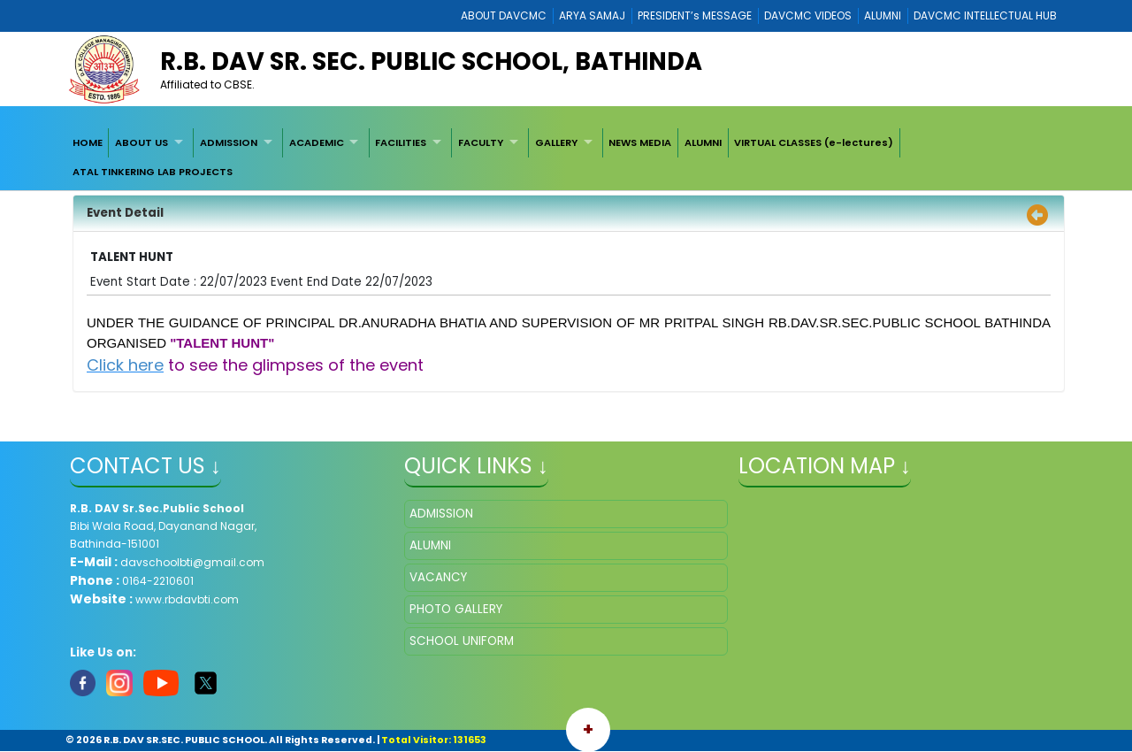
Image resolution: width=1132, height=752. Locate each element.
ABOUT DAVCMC (504, 15)
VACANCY (438, 577)
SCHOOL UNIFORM (461, 641)
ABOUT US (141, 142)
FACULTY (480, 142)
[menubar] (566, 157)
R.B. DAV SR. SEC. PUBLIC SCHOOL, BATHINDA (431, 61)
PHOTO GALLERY (455, 609)
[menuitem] (87, 142)
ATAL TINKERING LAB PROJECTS (153, 172)
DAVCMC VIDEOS (808, 15)
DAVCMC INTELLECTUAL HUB (985, 15)
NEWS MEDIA (639, 142)
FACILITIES (400, 142)
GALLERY (556, 142)
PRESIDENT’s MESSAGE (695, 15)
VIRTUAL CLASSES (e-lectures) (813, 142)
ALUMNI (882, 15)
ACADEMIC (316, 142)
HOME (88, 142)
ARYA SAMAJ (592, 15)
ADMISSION (228, 142)
